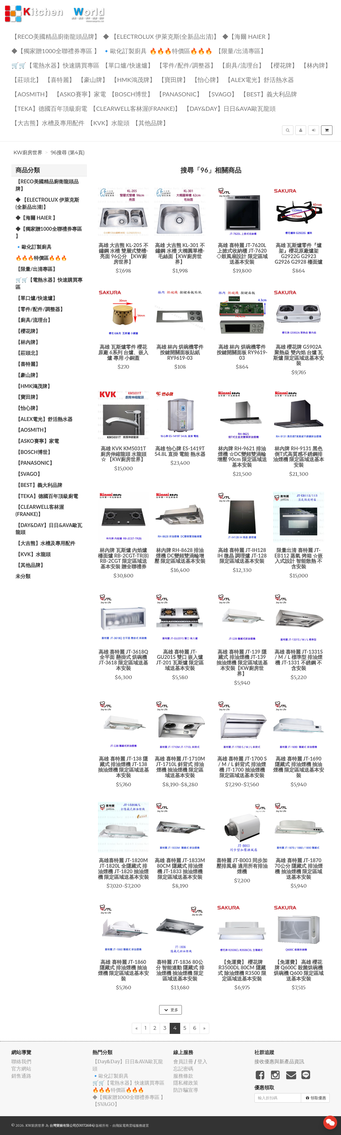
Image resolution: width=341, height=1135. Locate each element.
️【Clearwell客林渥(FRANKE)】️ (135, 108)
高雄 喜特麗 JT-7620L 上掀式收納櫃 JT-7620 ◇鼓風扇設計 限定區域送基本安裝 (241, 253)
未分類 (23, 576)
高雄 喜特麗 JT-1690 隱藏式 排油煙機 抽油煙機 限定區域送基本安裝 (298, 767)
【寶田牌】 (173, 79)
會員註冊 (183, 1061)
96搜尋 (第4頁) (68, 153)
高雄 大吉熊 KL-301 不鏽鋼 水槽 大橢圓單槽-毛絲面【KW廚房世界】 (180, 253)
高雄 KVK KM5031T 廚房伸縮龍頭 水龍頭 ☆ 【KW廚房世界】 (123, 454)
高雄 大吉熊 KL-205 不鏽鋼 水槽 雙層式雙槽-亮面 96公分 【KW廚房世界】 (123, 253)
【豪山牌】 (93, 79)
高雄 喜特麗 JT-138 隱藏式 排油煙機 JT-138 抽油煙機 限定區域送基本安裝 (123, 767)
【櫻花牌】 (282, 65)
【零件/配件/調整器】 (186, 65)
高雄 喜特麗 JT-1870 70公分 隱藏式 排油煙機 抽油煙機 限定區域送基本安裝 (299, 868)
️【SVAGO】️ (221, 94)
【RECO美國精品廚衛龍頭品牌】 (55, 36)
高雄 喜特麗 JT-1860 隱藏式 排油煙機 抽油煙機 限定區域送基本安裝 (123, 970)
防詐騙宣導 (185, 1090)
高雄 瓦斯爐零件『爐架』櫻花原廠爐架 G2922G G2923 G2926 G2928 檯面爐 (298, 253)
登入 (202, 1061)
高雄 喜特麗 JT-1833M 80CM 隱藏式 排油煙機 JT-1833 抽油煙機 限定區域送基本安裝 (180, 868)
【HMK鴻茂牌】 (133, 79)
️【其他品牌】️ (150, 122)
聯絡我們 (21, 1061)
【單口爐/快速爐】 (128, 65)
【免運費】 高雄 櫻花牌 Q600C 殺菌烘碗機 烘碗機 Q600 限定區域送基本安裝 (299, 970)
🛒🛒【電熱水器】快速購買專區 (55, 65)
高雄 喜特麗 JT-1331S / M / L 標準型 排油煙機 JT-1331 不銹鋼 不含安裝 (299, 660)
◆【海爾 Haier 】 (247, 36)
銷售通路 (21, 1076)
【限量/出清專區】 (241, 50)
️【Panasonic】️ (179, 94)
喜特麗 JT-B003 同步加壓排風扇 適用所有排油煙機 (241, 865)
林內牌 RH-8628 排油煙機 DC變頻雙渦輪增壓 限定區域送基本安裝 (179, 555)
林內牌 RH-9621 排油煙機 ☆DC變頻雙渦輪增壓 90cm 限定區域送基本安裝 (242, 456)
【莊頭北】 (26, 79)
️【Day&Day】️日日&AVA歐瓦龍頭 (230, 108)
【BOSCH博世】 (131, 94)
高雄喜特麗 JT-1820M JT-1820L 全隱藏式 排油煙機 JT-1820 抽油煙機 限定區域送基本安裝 (123, 868)
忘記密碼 (183, 1068)
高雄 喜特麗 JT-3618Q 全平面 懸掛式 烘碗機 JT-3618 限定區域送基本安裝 (123, 660)
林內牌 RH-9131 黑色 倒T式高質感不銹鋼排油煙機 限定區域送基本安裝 (298, 456)
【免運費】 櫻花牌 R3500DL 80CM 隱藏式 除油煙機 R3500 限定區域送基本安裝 (242, 970)
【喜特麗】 (60, 79)
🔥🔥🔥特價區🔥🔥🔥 (181, 50)
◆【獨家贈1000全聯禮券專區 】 (55, 50)
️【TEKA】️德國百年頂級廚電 (49, 108)
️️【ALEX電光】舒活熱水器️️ (259, 79)
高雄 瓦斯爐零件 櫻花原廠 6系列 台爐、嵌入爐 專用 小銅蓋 (123, 352)
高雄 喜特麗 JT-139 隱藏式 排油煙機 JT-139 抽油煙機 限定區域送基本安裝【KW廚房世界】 (241, 663)
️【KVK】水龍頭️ (108, 122)
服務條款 (183, 1076)
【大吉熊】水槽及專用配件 (47, 122)
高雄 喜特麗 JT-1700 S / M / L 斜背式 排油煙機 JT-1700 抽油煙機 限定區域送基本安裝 (242, 767)
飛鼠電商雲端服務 (129, 1125)
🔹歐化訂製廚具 (125, 50)
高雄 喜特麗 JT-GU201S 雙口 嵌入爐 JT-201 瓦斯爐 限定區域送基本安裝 (180, 660)
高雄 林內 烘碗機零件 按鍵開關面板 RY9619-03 (242, 352)
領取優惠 (316, 1097)
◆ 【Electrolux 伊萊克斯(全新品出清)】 (161, 36)
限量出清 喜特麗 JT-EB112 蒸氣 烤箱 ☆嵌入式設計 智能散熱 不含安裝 (298, 558)
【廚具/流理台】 (242, 65)
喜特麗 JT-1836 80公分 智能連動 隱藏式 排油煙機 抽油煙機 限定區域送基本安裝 (180, 970)
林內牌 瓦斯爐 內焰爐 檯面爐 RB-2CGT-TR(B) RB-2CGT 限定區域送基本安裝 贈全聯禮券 (123, 558)
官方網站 (21, 1068)
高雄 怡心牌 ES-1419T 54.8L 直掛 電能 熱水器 (179, 451)
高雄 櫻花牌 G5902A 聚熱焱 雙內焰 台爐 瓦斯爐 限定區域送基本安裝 (298, 355)
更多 (171, 1009)
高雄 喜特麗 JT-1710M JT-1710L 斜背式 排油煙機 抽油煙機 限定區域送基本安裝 (180, 767)
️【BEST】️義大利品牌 (268, 94)
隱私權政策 (185, 1083)
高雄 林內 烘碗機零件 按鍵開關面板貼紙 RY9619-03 (180, 352)
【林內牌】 (316, 65)
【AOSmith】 (31, 94)
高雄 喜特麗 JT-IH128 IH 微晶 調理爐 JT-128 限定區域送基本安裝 (242, 555)
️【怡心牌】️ (207, 79)
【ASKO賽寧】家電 (80, 94)
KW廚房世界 (28, 153)
